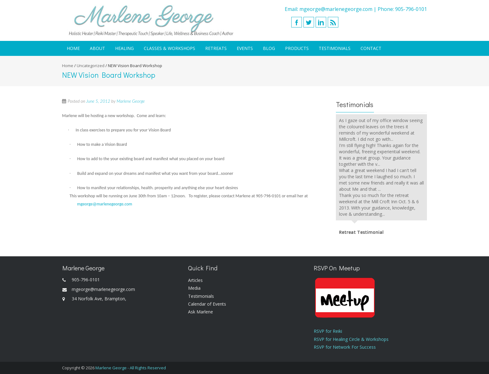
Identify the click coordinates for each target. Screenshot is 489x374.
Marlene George (131, 101)
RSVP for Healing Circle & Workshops (351, 339)
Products (297, 48)
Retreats (216, 48)
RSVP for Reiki (328, 331)
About (97, 48)
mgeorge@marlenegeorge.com (335, 9)
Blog (269, 48)
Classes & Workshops (169, 48)
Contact (371, 48)
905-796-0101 (411, 9)
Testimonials (335, 48)
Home (73, 48)
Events (245, 48)
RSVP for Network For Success (345, 347)
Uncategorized (90, 65)
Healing (124, 48)
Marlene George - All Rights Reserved (130, 368)
